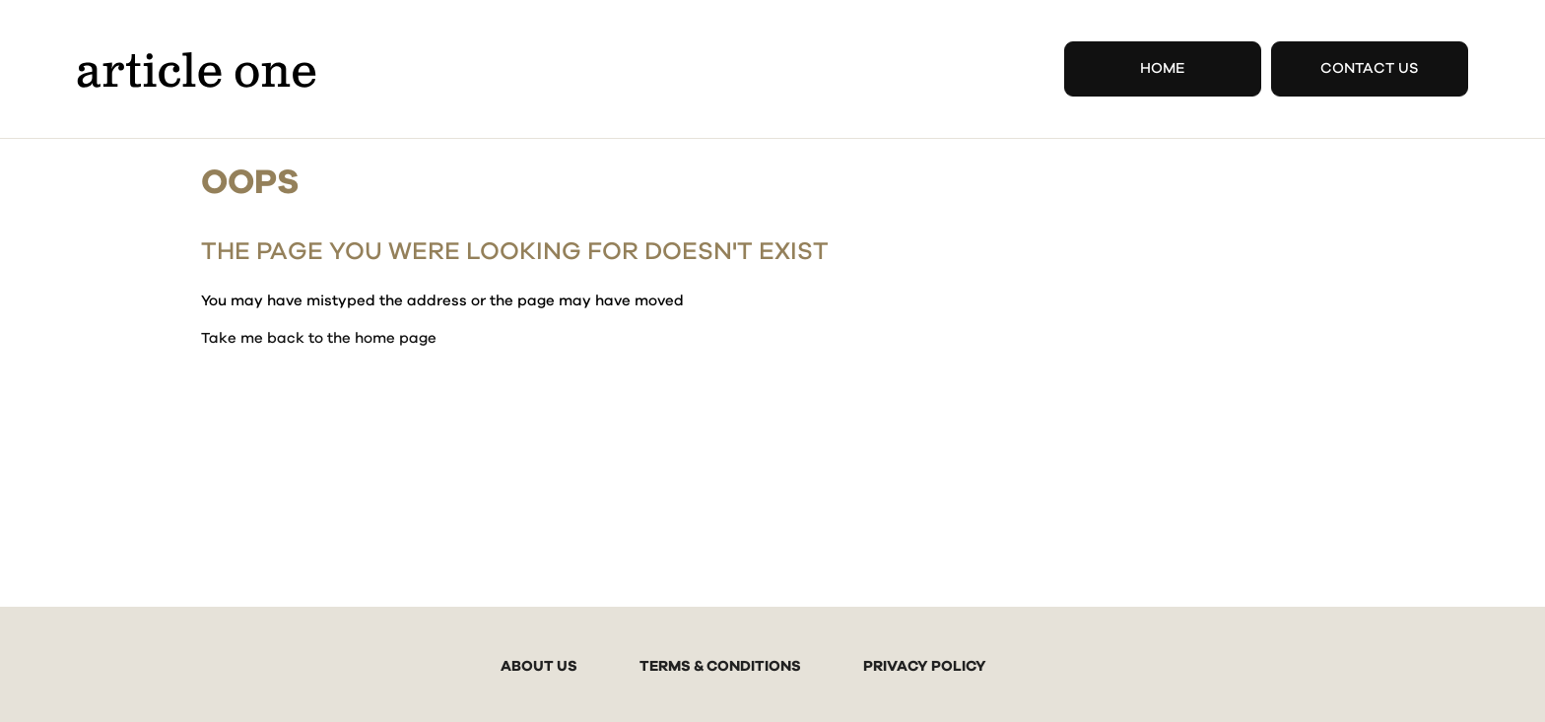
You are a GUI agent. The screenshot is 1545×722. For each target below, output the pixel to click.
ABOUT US (539, 666)
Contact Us (1369, 68)
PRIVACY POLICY (924, 666)
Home (1162, 68)
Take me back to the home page (319, 338)
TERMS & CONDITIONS (720, 666)
